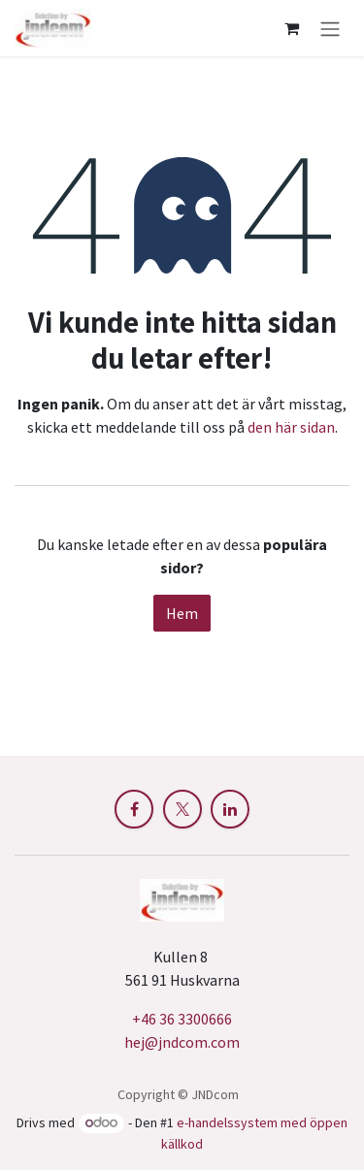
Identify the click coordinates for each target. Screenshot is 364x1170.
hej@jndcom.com (182, 1042)
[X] (182, 809)
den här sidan (291, 427)
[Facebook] (134, 809)
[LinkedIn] (230, 809)
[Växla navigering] (330, 28)
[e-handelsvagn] (291, 28)
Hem (182, 613)
